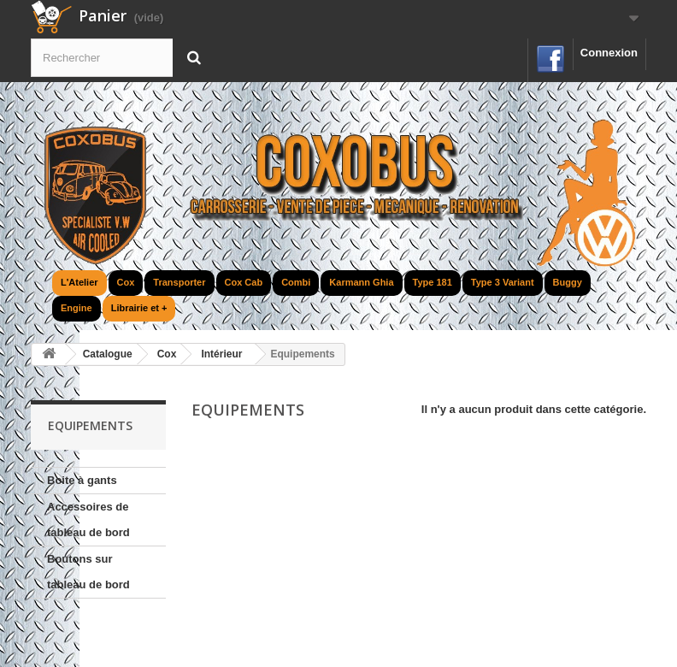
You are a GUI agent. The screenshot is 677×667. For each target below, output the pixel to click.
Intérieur (221, 354)
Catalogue (107, 354)
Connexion (609, 52)
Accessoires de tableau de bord (88, 519)
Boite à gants (82, 480)
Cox (167, 354)
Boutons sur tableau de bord (88, 571)
